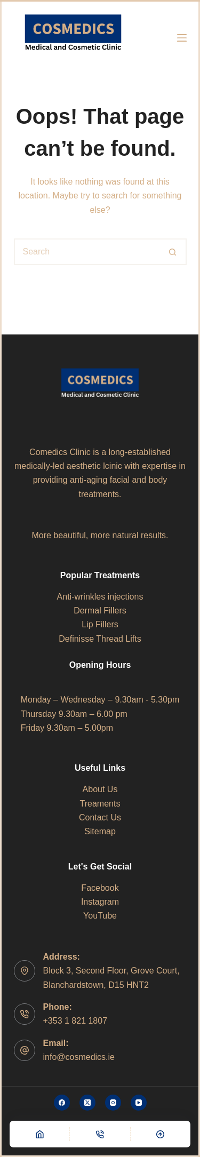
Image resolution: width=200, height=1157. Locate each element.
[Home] (39, 1134)
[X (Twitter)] (87, 1103)
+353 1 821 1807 (75, 1020)
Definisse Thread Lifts (100, 638)
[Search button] (173, 251)
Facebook (99, 887)
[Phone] (100, 1134)
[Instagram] (113, 1103)
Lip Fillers (100, 624)
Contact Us (100, 817)
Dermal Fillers (100, 610)
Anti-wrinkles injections (100, 596)
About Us (100, 789)
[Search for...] (87, 251)
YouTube (100, 915)
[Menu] (182, 38)
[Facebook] (62, 1103)
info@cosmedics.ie (79, 1057)
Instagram (100, 901)
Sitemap (100, 831)
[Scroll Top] (160, 1134)
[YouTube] (139, 1103)
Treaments (100, 803)
